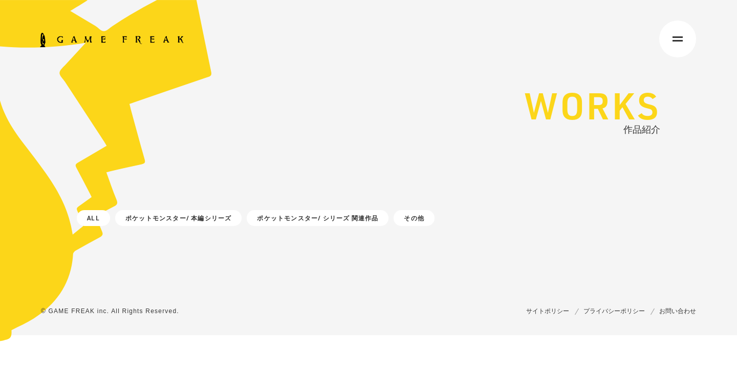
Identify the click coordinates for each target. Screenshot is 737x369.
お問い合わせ (677, 311)
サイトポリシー (547, 311)
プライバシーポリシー (614, 311)
